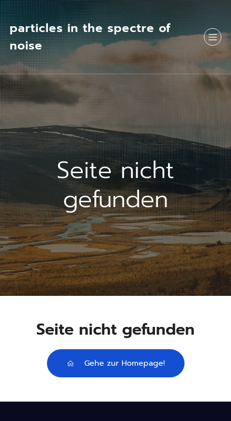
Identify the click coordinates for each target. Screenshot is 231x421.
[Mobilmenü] (212, 37)
